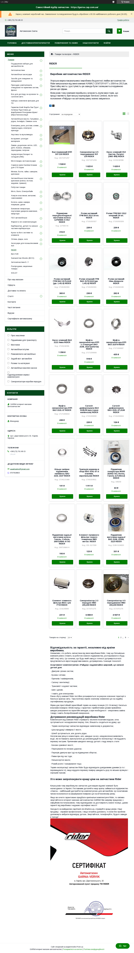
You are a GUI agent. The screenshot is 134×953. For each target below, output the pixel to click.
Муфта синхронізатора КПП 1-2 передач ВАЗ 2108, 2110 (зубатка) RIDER (89, 344)
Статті (10, 296)
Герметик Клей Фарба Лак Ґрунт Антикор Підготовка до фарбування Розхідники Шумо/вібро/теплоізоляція (25, 111)
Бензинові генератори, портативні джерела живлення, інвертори (24, 211)
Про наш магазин (15, 279)
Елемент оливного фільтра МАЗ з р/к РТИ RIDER (62, 603)
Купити (62, 175)
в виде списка (128, 114)
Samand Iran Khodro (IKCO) (22, 258)
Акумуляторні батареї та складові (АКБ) (21, 155)
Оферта (11, 285)
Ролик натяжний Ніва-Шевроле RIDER (116, 281)
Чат (122, 946)
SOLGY (14, 273)
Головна (12, 43)
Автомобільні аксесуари (21, 74)
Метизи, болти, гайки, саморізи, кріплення (24, 173)
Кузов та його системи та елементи (22, 234)
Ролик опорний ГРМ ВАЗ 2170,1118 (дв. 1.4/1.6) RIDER (89, 281)
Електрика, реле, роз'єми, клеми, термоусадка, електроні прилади (25, 128)
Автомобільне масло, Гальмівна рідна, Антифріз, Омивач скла (25, 120)
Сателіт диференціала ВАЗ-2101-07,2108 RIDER (116, 409)
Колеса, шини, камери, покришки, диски (20, 203)
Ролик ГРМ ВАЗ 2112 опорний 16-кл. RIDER (116, 215)
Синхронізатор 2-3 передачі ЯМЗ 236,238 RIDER (89, 603)
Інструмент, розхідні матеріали (19, 140)
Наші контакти (91, 43)
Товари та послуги (63, 54)
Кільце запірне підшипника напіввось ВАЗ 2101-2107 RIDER (62, 472)
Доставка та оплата (17, 291)
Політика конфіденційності (94, 949)
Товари (11, 60)
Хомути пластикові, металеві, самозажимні (23, 197)
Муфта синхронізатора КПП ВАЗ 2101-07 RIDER (62, 408)
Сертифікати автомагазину (20, 319)
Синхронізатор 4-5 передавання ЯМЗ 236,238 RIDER (116, 603)
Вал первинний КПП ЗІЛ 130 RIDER (62, 153)
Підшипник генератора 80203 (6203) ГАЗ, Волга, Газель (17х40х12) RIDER (116, 473)
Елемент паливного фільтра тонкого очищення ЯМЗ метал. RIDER (89, 538)
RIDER (13, 250)
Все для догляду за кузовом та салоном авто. (24, 95)
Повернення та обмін (66, 43)
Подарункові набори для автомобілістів (22, 65)
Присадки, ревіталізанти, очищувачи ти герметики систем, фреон (25, 87)
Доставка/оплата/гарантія (35, 43)
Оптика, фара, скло (19, 239)
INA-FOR (14, 254)
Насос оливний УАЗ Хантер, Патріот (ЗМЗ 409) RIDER (116, 154)
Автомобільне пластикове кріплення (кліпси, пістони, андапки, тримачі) (22, 180)
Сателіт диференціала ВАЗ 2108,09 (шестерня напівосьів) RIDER (89, 409)
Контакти (12, 302)
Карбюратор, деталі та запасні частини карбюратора (24, 227)
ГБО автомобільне (19, 218)
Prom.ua (80, 947)
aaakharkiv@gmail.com (20, 469)
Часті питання (14, 307)
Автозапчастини (18, 70)
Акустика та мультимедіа (22, 134)
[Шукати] (109, 31)
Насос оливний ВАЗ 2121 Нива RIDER (62, 341)
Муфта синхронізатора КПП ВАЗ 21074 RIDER (116, 342)
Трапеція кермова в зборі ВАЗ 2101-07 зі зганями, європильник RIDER (89, 472)
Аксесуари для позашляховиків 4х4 (24, 244)
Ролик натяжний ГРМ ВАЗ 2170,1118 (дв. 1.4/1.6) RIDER (62, 281)
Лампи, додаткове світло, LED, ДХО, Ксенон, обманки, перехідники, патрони (24, 147)
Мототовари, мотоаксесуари (23, 161)
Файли (107, 43)
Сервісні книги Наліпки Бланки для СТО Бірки (24, 166)
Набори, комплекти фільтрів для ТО (25, 102)
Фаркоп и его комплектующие (24, 222)
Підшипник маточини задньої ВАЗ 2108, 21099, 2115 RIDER (116, 538)
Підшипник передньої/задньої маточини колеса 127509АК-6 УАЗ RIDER (62, 217)
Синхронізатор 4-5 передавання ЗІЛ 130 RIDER (89, 154)
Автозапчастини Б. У (20, 262)
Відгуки (11, 313)
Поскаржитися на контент (72, 949)
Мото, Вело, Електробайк (22, 191)
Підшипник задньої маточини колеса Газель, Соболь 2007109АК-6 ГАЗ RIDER (62, 539)
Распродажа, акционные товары (21, 267)
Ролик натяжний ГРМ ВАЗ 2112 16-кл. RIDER (89, 215)
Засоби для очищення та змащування (22, 80)
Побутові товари (18, 187)
